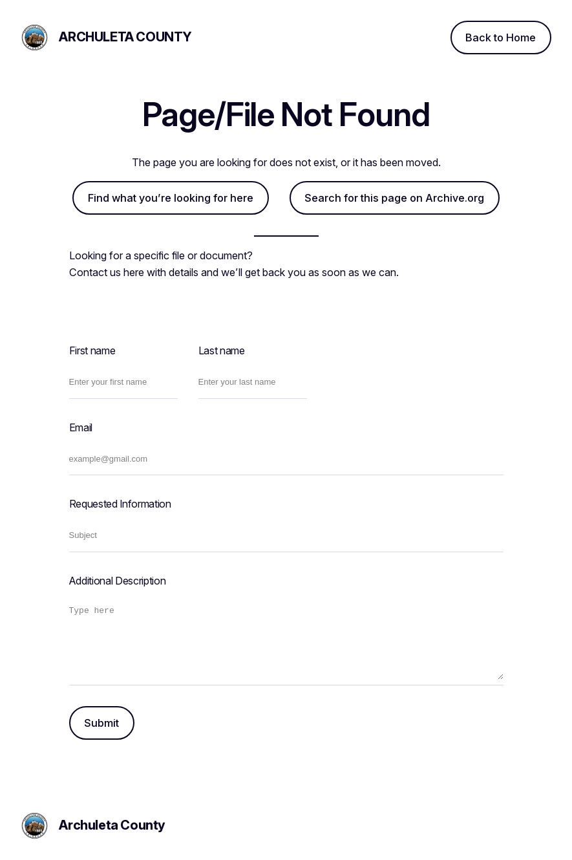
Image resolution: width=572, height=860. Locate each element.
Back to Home (500, 37)
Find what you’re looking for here (170, 197)
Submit (101, 722)
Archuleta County (125, 37)
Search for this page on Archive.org (394, 197)
